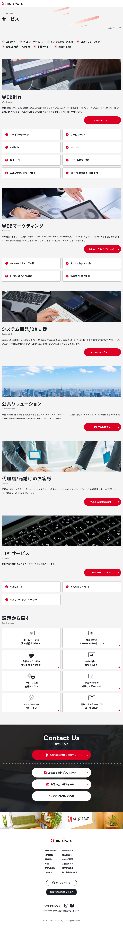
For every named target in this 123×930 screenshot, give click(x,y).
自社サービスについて (101, 572)
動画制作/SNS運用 (80, 276)
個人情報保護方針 (70, 872)
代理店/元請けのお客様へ (101, 501)
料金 (47, 863)
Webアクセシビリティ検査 (23, 172)
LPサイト (14, 147)
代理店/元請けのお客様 (18, 46)
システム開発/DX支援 (62, 41)
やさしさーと (16, 586)
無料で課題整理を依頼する (61, 892)
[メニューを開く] (119, 4)
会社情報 (49, 855)
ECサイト (75, 147)
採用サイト (15, 160)
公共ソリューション (90, 41)
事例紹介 (49, 859)
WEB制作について (102, 120)
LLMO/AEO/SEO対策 (21, 276)
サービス (49, 872)
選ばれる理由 (51, 850)
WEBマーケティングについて (101, 249)
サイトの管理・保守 (79, 160)
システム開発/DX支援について (101, 352)
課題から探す (65, 46)
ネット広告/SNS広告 (80, 263)
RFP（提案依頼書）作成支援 (84, 172)
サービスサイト (77, 134)
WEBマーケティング (33, 41)
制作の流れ (50, 868)
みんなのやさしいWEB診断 (23, 599)
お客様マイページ (63, 882)
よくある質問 (67, 859)
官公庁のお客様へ (102, 427)
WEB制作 (11, 41)
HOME (110, 28)
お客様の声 (67, 855)
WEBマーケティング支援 (22, 263)
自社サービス (44, 46)
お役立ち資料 (68, 863)
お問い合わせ (68, 868)
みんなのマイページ (80, 586)
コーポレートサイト (19, 134)
